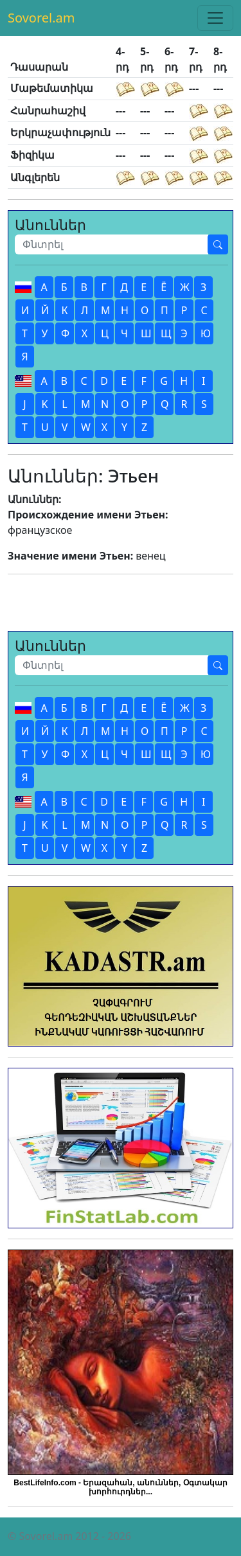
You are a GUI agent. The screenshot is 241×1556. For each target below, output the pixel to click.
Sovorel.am (41, 17)
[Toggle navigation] (215, 18)
